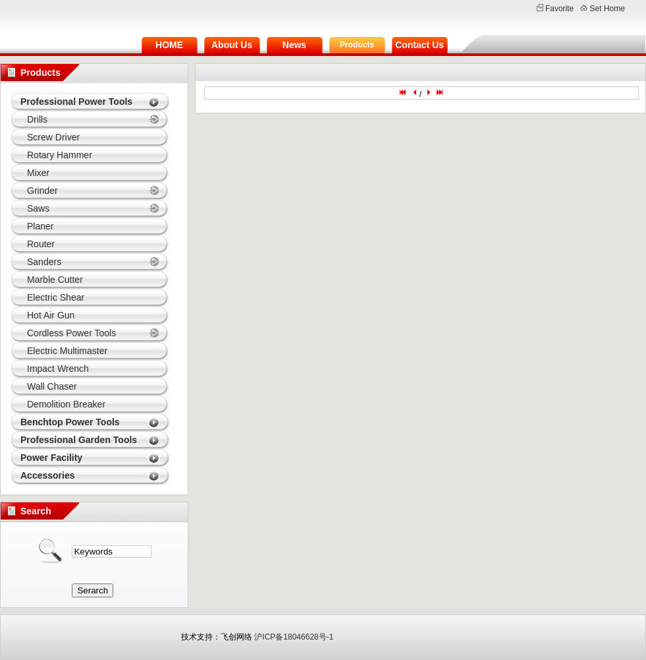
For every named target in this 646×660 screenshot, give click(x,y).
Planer (40, 226)
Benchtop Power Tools (70, 422)
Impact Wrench (58, 368)
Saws (38, 208)
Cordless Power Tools (71, 333)
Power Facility (51, 457)
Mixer (38, 172)
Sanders (44, 261)
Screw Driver (53, 137)
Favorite (559, 8)
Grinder (42, 190)
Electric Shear (55, 297)
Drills (37, 119)
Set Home (607, 8)
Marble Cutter (55, 279)
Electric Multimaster (67, 350)
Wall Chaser (52, 386)
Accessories (47, 475)
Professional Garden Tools (78, 440)
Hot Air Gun (50, 315)
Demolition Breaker (66, 404)
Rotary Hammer (59, 155)
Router (41, 244)
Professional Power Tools (76, 101)
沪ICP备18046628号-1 (293, 637)
